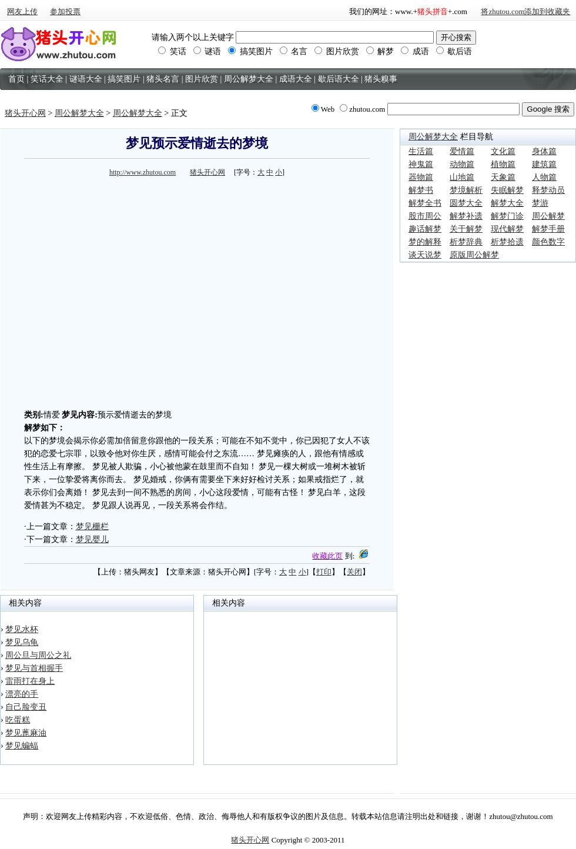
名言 (294, 51)
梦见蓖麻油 (25, 732)
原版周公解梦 (474, 254)
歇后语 (454, 51)
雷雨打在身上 (30, 681)
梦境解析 (466, 190)
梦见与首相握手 (34, 668)
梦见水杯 (21, 629)
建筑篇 (544, 164)
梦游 (540, 203)
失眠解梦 (507, 190)
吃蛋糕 (17, 720)
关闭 (354, 571)
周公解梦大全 (79, 113)
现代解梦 (507, 229)
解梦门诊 (507, 216)
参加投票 (65, 11)
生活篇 (420, 151)
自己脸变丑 (25, 707)
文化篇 (503, 151)
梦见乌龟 (21, 642)
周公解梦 (548, 216)
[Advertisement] (111, 291)
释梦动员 (548, 190)
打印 (323, 571)
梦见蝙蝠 (21, 745)
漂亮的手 (21, 694)
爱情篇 (462, 151)
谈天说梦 (424, 254)
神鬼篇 (420, 164)
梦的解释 (424, 242)
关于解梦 (466, 229)
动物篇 (462, 164)
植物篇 (503, 164)
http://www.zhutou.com (142, 172)
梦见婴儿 (92, 539)
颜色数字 (548, 242)
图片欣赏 (336, 51)
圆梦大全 (466, 203)
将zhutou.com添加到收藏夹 (525, 11)
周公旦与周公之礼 (38, 655)
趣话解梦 (424, 229)
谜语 (207, 51)
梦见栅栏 (92, 526)
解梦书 (420, 190)
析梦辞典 (466, 242)
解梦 (380, 51)
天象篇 (503, 177)
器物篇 (420, 177)
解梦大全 (507, 203)
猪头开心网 (25, 113)
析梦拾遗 (507, 242)
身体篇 (544, 151)
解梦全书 (424, 203)
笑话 (172, 51)
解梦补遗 (466, 216)
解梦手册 (548, 229)
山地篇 (462, 177)
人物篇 (544, 177)
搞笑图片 (250, 51)
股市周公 (424, 216)
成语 (415, 51)
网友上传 (22, 11)
